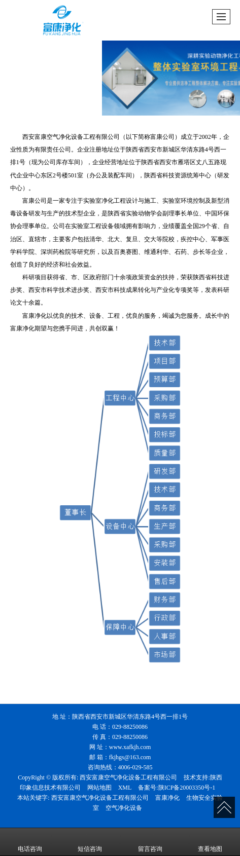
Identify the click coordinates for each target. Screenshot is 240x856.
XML (125, 787)
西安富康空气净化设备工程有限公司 (128, 777)
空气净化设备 (124, 807)
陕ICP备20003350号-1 (187, 787)
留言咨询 (150, 841)
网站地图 (99, 787)
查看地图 (210, 841)
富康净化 (167, 797)
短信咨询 (90, 841)
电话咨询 (30, 841)
